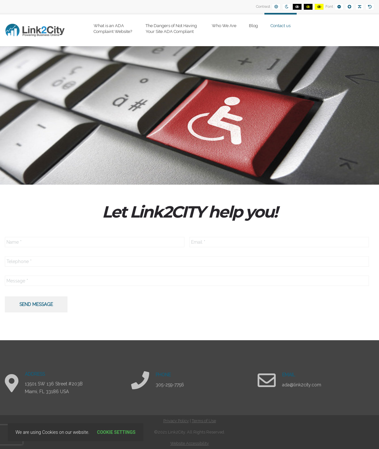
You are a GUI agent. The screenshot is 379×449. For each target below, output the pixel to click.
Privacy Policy (176, 420)
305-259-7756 (170, 384)
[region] (189, 115)
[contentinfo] (189, 432)
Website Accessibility (189, 443)
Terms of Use (204, 420)
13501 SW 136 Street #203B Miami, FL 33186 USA (54, 387)
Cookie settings (116, 432)
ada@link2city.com (301, 384)
